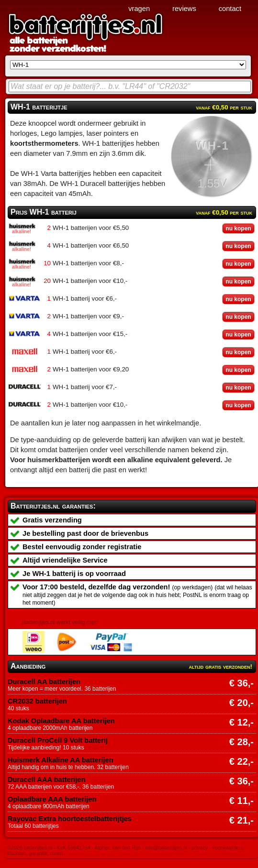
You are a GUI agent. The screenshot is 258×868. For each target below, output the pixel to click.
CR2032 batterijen (37, 701)
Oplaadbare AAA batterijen (52, 799)
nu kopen (238, 228)
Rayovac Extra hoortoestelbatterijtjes (70, 819)
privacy (199, 847)
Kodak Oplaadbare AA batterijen (61, 721)
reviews (184, 8)
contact (230, 8)
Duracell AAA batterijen (47, 779)
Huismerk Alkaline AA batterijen (60, 760)
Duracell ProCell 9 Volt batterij (58, 740)
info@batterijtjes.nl (166, 847)
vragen (139, 8)
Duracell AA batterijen (44, 681)
